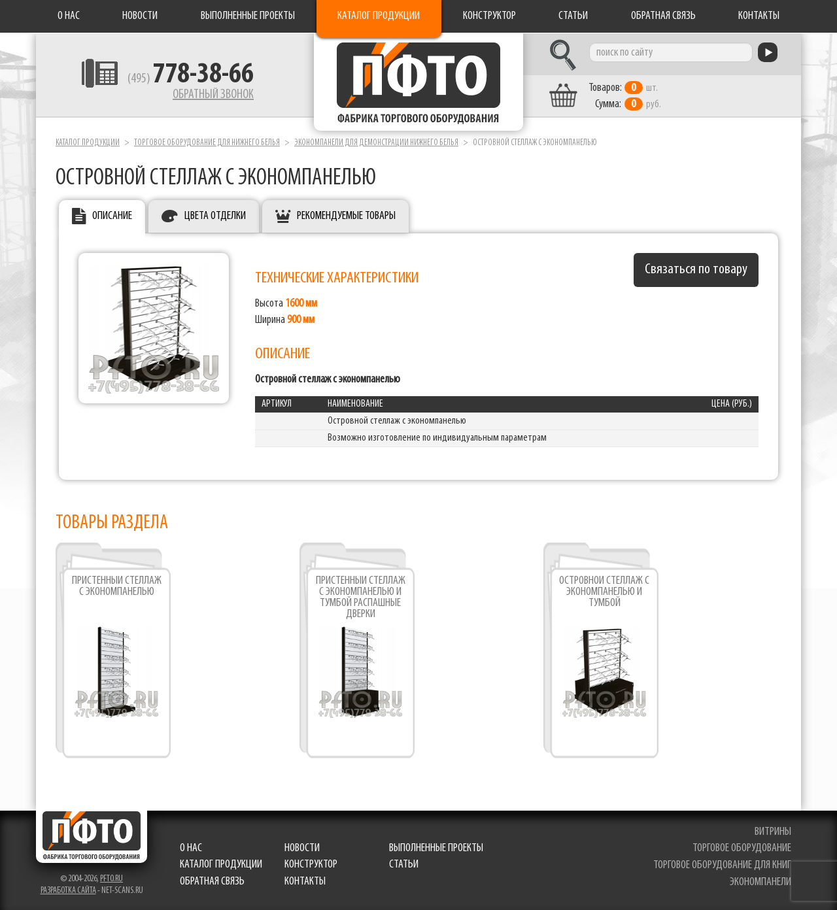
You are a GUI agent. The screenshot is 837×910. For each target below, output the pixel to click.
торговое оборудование (741, 848)
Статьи (573, 16)
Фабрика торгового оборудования (418, 82)
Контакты (758, 16)
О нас (69, 16)
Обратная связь (663, 16)
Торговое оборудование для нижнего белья (207, 143)
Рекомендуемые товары (346, 216)
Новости (140, 16)
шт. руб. (625, 96)
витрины (773, 832)
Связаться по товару (696, 269)
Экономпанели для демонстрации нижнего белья (376, 143)
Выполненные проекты (248, 16)
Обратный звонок (213, 94)
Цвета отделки (215, 216)
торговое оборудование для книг (722, 865)
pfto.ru (111, 879)
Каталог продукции (378, 16)
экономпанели (760, 882)
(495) (191, 79)
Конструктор (489, 16)
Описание (112, 216)
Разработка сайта (68, 891)
